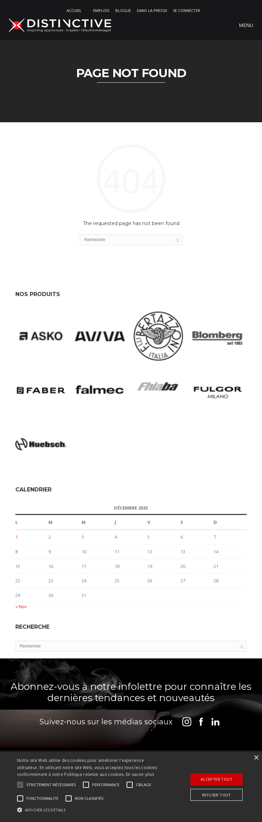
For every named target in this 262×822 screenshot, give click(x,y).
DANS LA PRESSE (152, 10)
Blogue (123, 10)
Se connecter (186, 10)
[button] (51, 785)
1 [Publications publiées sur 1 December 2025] (16, 537)
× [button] (256, 758)
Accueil (74, 10)
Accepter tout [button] (216, 779)
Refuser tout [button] (216, 794)
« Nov (21, 607)
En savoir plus (140, 774)
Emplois (101, 10)
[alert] (131, 787)
